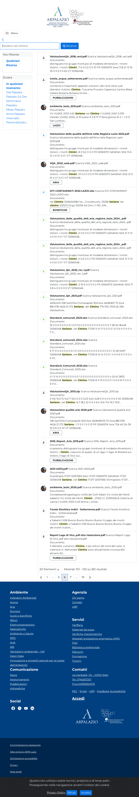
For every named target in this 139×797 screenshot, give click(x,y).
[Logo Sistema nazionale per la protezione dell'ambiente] (81, 17)
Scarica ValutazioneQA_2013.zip (99, 391)
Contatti (77, 602)
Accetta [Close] (86, 792)
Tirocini (76, 660)
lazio (57, 125)
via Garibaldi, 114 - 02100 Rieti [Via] (90, 675)
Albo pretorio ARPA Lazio (23, 752)
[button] (11, 33)
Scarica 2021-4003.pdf (81, 468)
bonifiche (60, 210)
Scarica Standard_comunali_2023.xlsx (110, 317)
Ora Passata (14, 92)
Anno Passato (15, 114)
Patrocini (77, 651)
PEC (74, 691)
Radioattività (18, 629)
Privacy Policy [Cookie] (56, 792)
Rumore (15, 611)
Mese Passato (15, 109)
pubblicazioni (63, 97)
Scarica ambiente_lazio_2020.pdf (102, 487)
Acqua (14, 602)
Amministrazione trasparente (25, 745)
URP (74, 606)
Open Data (17, 656)
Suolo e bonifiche (21, 615)
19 (84, 578)
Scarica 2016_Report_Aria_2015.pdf (104, 441)
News (13, 675)
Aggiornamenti (19, 679)
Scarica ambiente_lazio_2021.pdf (101, 106)
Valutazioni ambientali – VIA (27, 651)
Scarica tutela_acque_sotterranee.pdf (110, 78)
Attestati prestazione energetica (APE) (96, 638)
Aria (12, 606)
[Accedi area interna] (78, 699)
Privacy (14, 765)
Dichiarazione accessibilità (23, 758)
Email (83, 691)
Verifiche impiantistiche (87, 634)
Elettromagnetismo (22, 624)
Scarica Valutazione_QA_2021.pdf (102, 295)
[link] (3, 40)
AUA (12, 642)
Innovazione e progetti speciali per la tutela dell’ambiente (37, 663)
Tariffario (77, 625)
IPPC (13, 638)
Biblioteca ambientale (86, 647)
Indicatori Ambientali (23, 597)
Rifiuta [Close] (72, 792)
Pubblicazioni (18, 684)
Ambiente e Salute (21, 633)
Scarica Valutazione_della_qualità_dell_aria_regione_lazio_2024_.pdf (90, 222)
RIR (12, 647)
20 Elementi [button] (50, 570)
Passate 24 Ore (16, 96)
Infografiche (17, 688)
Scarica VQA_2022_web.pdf (91, 163)
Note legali (16, 771)
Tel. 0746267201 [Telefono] (81, 679)
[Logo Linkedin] (32, 708)
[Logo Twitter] (19, 708)
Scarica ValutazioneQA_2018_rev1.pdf (109, 56)
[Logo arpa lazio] (57, 17)
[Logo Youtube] (26, 708)
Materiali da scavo (83, 629)
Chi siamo (78, 597)
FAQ (74, 642)
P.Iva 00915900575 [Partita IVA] (83, 684)
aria (56, 182)
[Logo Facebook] (13, 708)
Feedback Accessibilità (111, 691)
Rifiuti (13, 620)
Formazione (79, 656)
